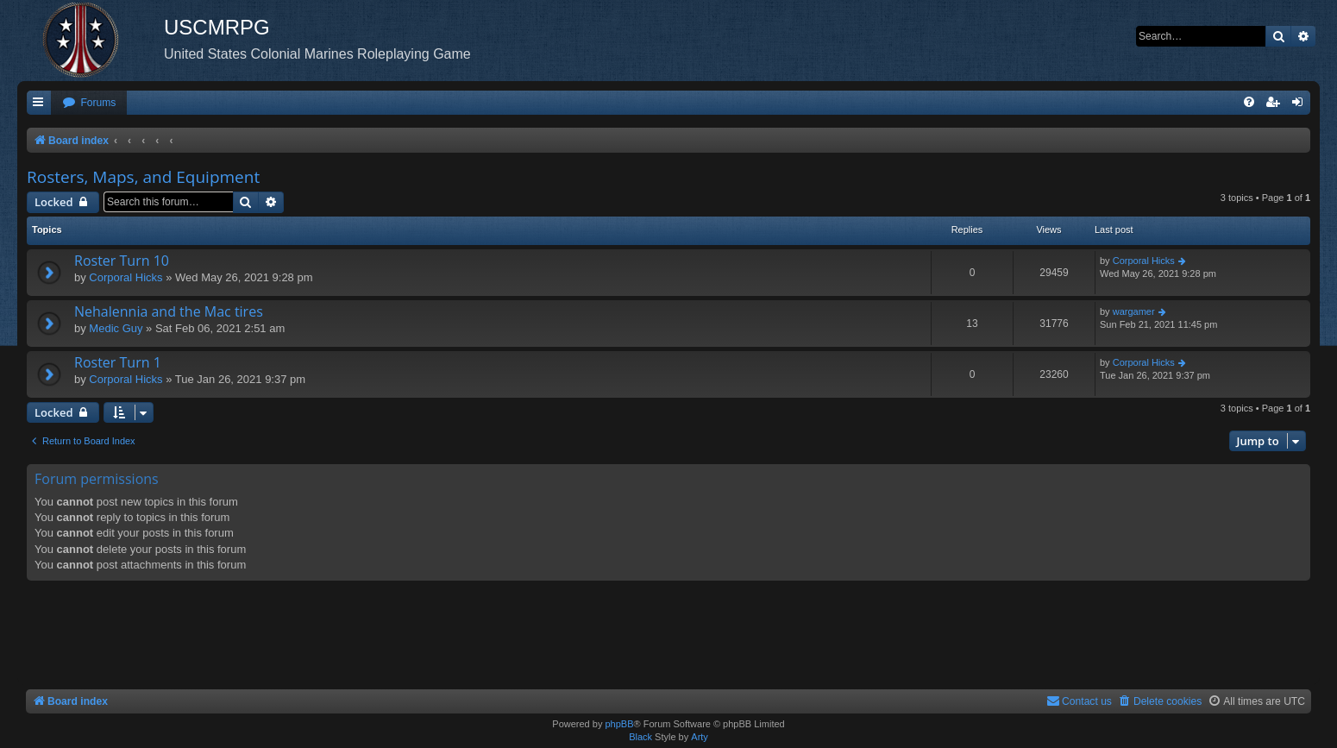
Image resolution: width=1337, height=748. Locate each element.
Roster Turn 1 (117, 362)
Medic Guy (115, 328)
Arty (699, 737)
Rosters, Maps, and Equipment (143, 177)
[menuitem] (89, 103)
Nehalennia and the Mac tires (168, 311)
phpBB (619, 724)
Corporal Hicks (125, 277)
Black (640, 737)
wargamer (1134, 311)
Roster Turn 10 (121, 260)
